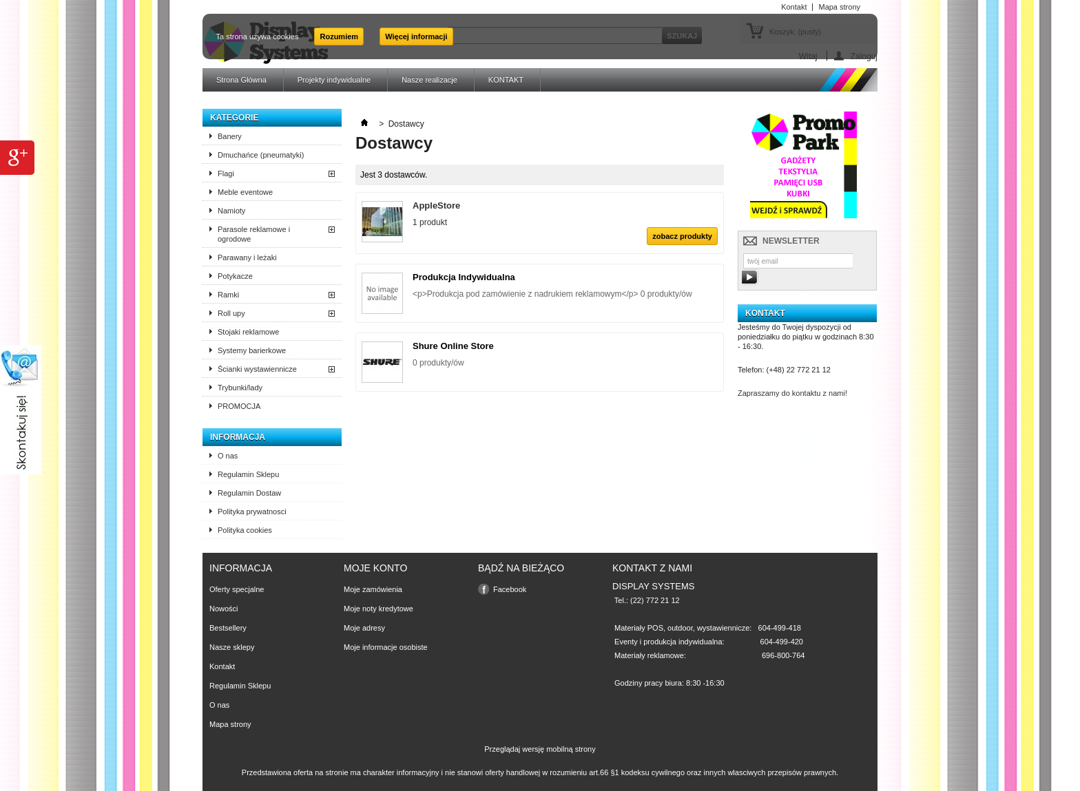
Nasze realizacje (429, 80)
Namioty (231, 211)
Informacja (237, 437)
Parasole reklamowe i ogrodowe (254, 234)
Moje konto (375, 567)
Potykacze (235, 276)
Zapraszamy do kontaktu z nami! (792, 393)
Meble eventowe (245, 192)
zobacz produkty (682, 236)
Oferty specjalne (236, 589)
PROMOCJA (239, 406)
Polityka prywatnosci (252, 511)
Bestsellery (228, 628)
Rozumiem (339, 36)
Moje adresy (364, 628)
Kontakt (222, 666)
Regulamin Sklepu (248, 474)
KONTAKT (505, 80)
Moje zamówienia (373, 589)
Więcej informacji (416, 36)
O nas (228, 456)
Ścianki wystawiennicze (257, 369)
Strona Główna (241, 80)
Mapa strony (230, 724)
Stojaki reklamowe (248, 332)
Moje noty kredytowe (378, 608)
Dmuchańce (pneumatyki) (261, 155)
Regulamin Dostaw (249, 493)
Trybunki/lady (240, 387)
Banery (230, 136)
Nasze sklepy (231, 647)
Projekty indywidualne (334, 80)
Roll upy (231, 313)
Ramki (228, 295)
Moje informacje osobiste (386, 647)
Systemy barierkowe (252, 350)
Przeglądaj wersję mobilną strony (539, 749)
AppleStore (436, 205)
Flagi (226, 173)
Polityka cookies (245, 530)
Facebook (509, 589)
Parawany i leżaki (247, 257)
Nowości (223, 608)
